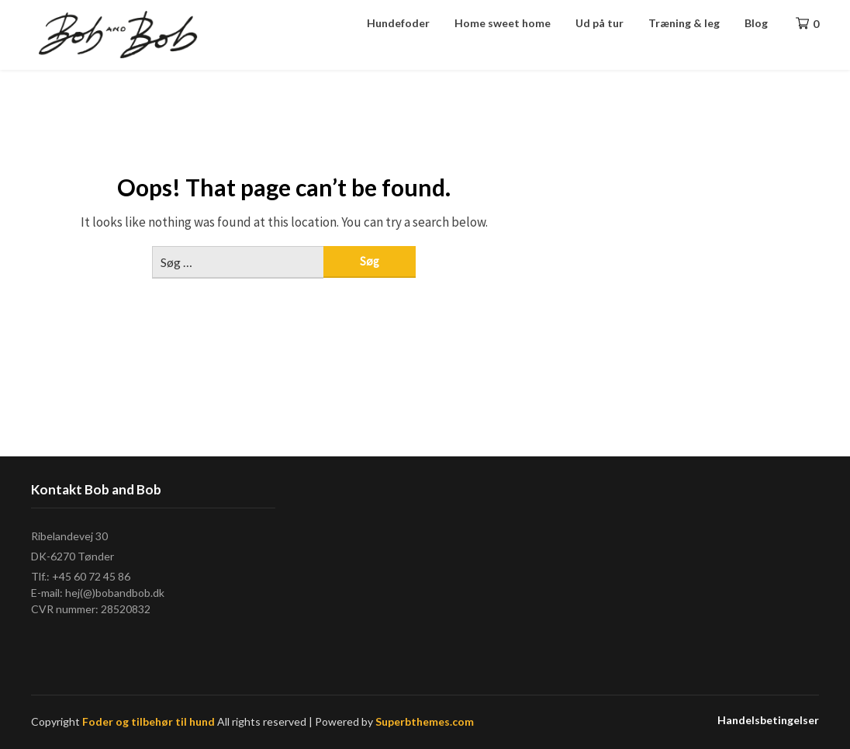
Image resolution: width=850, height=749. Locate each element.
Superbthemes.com (424, 721)
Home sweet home (502, 22)
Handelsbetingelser (768, 720)
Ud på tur (599, 22)
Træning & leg (684, 22)
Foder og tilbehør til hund (148, 721)
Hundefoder (398, 22)
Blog (756, 22)
